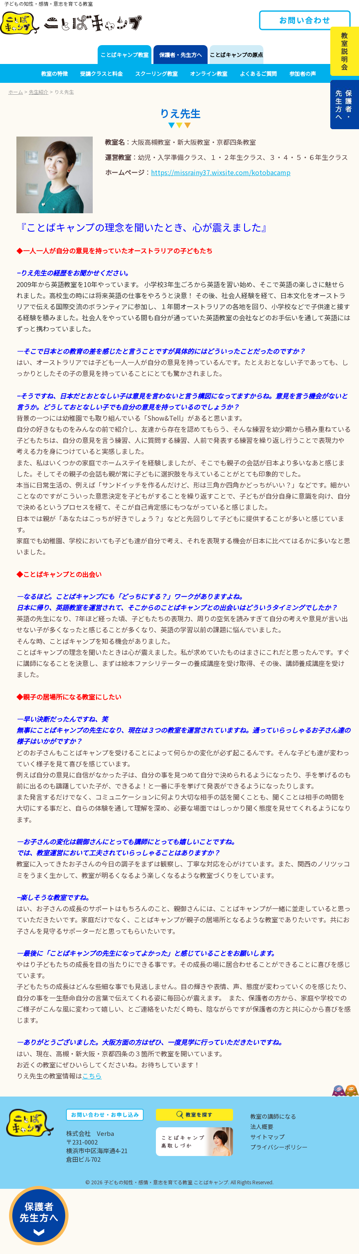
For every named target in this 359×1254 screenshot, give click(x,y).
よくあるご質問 (258, 74)
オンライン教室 (208, 74)
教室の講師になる (273, 1116)
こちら (92, 1076)
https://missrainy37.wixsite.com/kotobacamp (220, 172)
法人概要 (261, 1126)
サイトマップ (267, 1137)
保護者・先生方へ (180, 55)
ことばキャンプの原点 (236, 55)
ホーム (15, 91)
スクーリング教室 (156, 74)
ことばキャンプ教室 (125, 55)
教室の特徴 (54, 74)
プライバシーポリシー (279, 1147)
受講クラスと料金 (101, 74)
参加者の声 (302, 74)
